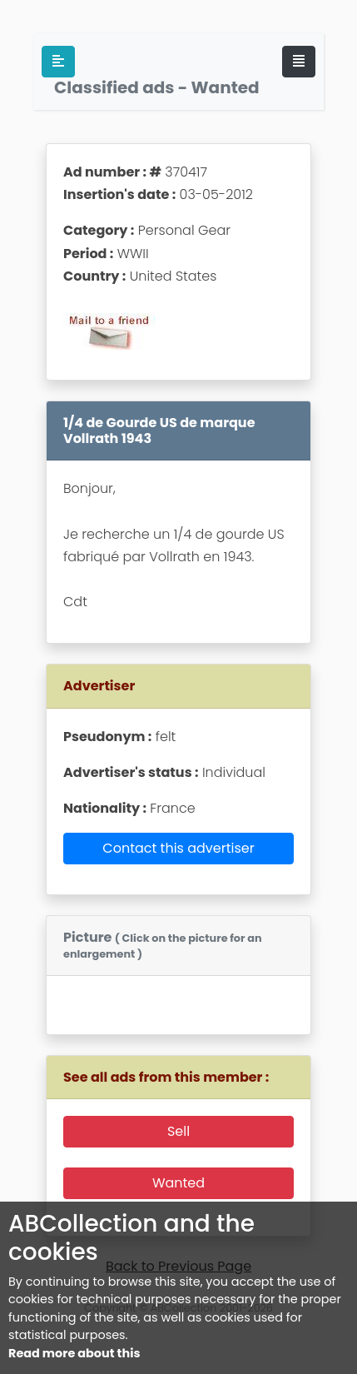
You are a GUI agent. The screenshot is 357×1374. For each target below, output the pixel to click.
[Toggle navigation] (298, 61)
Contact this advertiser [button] (178, 848)
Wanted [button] (178, 1182)
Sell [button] (178, 1131)
